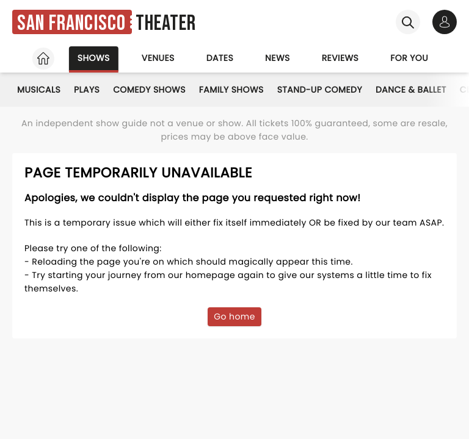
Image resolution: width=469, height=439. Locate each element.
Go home (234, 316)
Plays (87, 90)
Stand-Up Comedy (319, 90)
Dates (219, 58)
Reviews (340, 58)
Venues (158, 58)
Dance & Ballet (411, 90)
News (277, 58)
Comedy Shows (149, 90)
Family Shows (231, 90)
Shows (94, 58)
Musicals (38, 90)
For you (409, 58)
